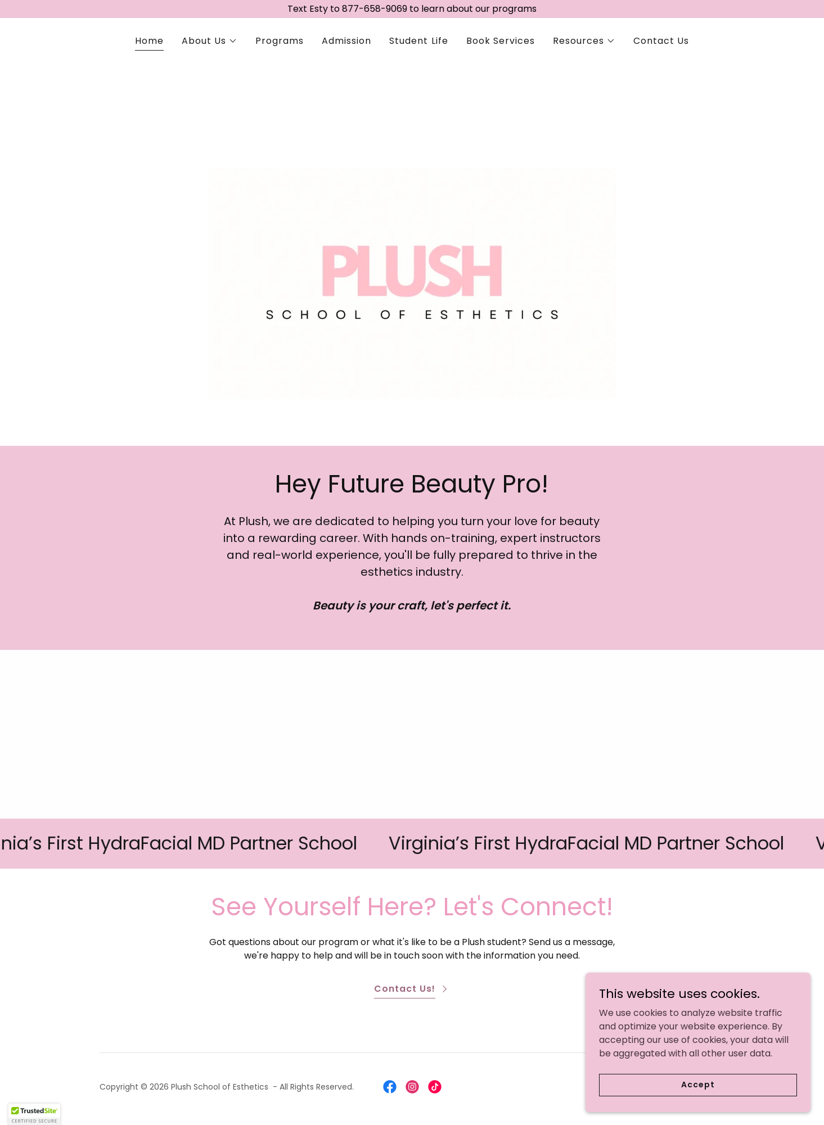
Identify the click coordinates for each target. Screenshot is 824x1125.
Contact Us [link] (661, 40)
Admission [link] (346, 40)
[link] (390, 1087)
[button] (209, 41)
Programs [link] (279, 40)
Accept (697, 1084)
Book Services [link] (500, 40)
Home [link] (149, 40)
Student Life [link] (418, 40)
